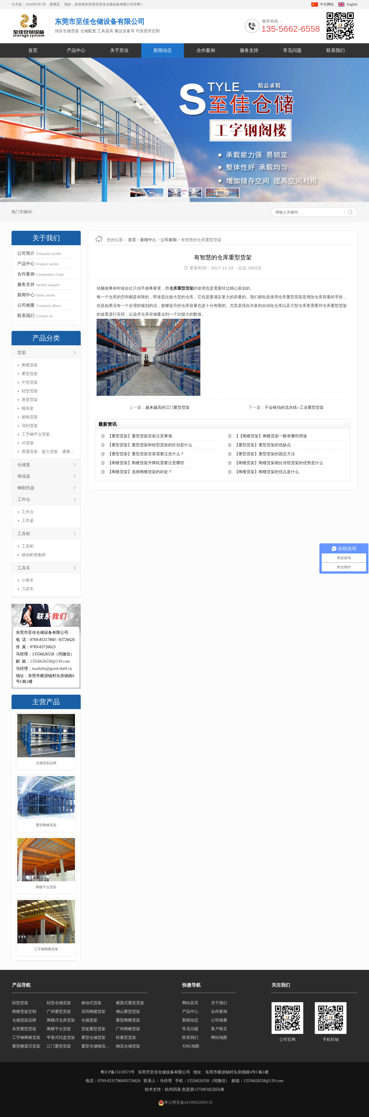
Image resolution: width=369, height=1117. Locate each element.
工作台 (23, 499)
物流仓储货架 (128, 1046)
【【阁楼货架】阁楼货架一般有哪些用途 (270, 436)
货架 (21, 352)
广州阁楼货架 (128, 1029)
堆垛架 (23, 476)
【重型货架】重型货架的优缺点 (262, 445)
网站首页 (190, 1003)
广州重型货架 (59, 1011)
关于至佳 (119, 50)
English (352, 4)
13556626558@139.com (50, 661)
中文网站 (327, 4)
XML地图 (190, 1046)
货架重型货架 (93, 1029)
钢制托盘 (26, 488)
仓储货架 (89, 1020)
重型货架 (30, 374)
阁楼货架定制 (24, 1011)
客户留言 (219, 1029)
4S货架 (28, 443)
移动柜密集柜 (34, 555)
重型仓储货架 (93, 1037)
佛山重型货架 (128, 1011)
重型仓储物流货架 (96, 1046)
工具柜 (23, 533)
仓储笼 (23, 464)
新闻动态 (162, 50)
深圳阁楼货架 (93, 1011)
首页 (32, 50)
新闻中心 (148, 240)
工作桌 (28, 520)
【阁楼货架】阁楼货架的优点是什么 (266, 472)
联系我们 (335, 50)
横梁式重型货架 (130, 1003)
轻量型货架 (126, 1037)
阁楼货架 (30, 365)
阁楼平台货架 (46, 888)
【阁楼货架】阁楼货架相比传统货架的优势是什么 (278, 463)
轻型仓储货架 (59, 1003)
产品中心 (76, 50)
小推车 (28, 580)
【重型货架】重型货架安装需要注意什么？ (146, 454)
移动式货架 (91, 1003)
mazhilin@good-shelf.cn (52, 668)
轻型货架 (30, 391)
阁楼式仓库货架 (61, 1020)
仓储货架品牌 (46, 764)
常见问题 (292, 50)
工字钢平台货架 (36, 434)
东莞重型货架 (24, 1029)
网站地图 (219, 1037)
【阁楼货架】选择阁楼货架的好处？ (140, 472)
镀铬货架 (30, 417)
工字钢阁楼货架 (46, 950)
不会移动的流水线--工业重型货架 (294, 407)
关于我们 (219, 1003)
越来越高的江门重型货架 (167, 407)
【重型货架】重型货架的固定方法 (264, 454)
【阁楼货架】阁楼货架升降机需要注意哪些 (146, 463)
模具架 (28, 408)
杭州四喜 (173, 1089)
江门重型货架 (59, 1046)
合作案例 (206, 50)
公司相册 (219, 1020)
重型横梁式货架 (26, 1046)
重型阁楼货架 (46, 826)
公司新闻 (169, 240)
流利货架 (30, 425)
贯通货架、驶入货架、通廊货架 (48, 451)
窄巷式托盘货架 (61, 1037)
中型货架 (30, 382)
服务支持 (249, 50)
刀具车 (28, 589)
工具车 (23, 568)
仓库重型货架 (181, 288)
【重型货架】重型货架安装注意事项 (140, 436)
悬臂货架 (30, 400)
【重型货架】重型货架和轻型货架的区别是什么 (150, 445)
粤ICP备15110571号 (117, 1072)
